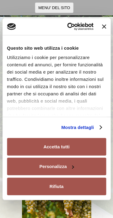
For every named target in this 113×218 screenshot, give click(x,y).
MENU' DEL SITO (54, 7)
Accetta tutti (56, 146)
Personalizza (56, 166)
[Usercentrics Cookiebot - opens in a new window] (69, 27)
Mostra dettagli (77, 127)
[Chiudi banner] (104, 27)
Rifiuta (56, 186)
